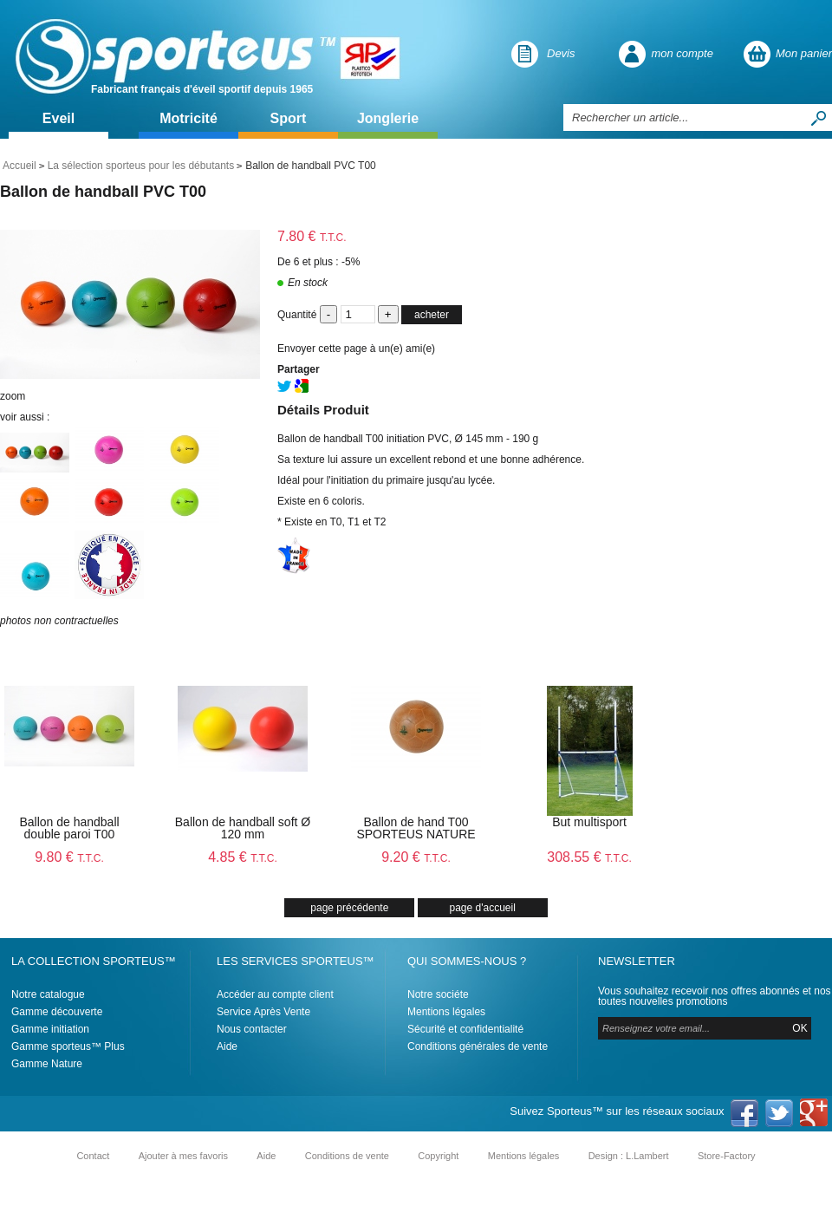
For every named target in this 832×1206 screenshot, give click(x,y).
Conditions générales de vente (477, 1046)
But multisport (589, 822)
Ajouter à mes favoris (183, 1156)
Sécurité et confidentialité (465, 1029)
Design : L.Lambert (628, 1156)
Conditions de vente (347, 1156)
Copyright (438, 1156)
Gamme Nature (46, 1064)
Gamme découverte (56, 1012)
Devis (561, 53)
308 (589, 857)
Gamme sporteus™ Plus (68, 1046)
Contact (92, 1156)
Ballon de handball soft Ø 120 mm (242, 828)
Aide (227, 1046)
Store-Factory (727, 1156)
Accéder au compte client (275, 994)
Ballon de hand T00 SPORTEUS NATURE (415, 828)
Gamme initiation (50, 1029)
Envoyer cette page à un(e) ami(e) (356, 348)
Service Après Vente (263, 1012)
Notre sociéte (438, 994)
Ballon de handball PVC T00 (103, 191)
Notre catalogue (48, 994)
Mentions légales (446, 1012)
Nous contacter (252, 1029)
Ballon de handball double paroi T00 (69, 828)
